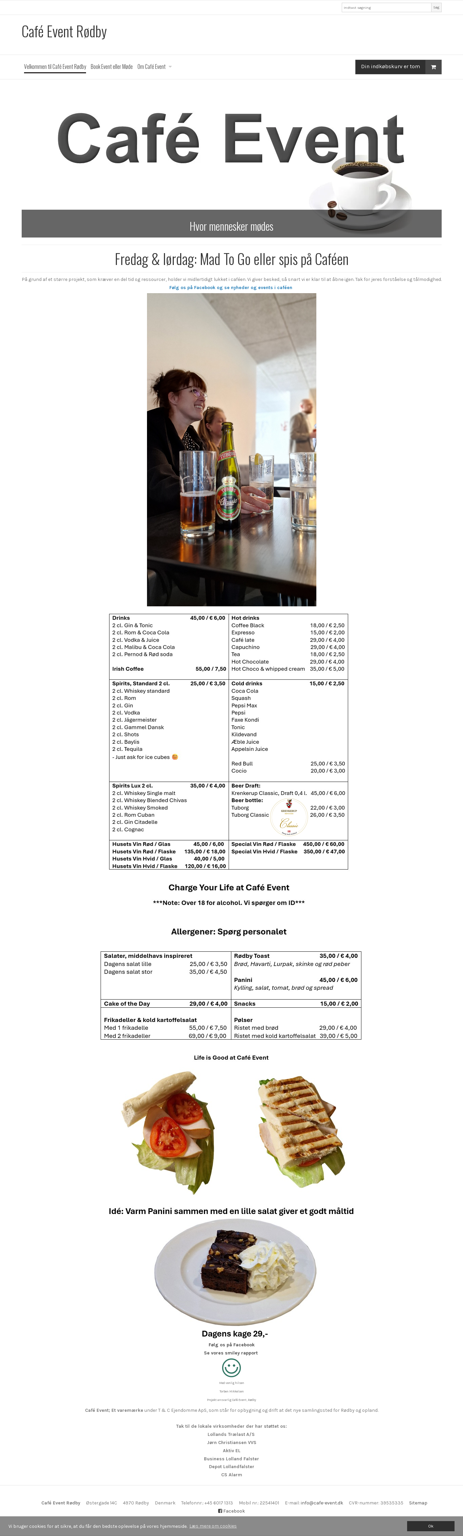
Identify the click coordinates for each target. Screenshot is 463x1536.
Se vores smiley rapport (231, 1353)
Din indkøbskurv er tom (401, 67)
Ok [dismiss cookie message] (431, 1526)
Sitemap (418, 1503)
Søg (436, 7)
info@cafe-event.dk (322, 1503)
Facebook (231, 1511)
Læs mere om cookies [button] (213, 1526)
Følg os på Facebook (232, 1345)
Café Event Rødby (64, 31)
